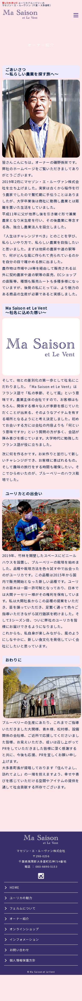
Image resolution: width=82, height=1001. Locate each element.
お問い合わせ (19, 950)
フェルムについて (23, 908)
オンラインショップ (24, 929)
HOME (14, 887)
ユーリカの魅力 (21, 898)
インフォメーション (24, 939)
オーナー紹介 (19, 918)
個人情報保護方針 (23, 960)
